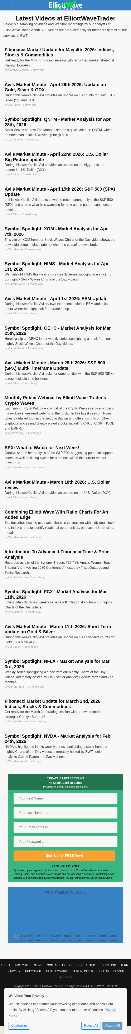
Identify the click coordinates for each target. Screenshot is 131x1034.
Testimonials (82, 971)
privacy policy (67, 870)
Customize (19, 1025)
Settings (66, 976)
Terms (125, 965)
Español (118, 971)
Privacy (14, 971)
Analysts (22, 965)
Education (108, 965)
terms (51, 870)
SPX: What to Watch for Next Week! (42, 447)
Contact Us (56, 965)
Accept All (112, 1025)
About (5, 965)
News (38, 965)
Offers (103, 971)
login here (81, 786)
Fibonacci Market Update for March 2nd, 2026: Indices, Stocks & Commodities (53, 704)
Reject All (91, 1025)
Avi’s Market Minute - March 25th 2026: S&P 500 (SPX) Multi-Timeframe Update (55, 365)
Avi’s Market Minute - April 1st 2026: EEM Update (56, 298)
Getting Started (82, 965)
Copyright (33, 971)
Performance (57, 971)
